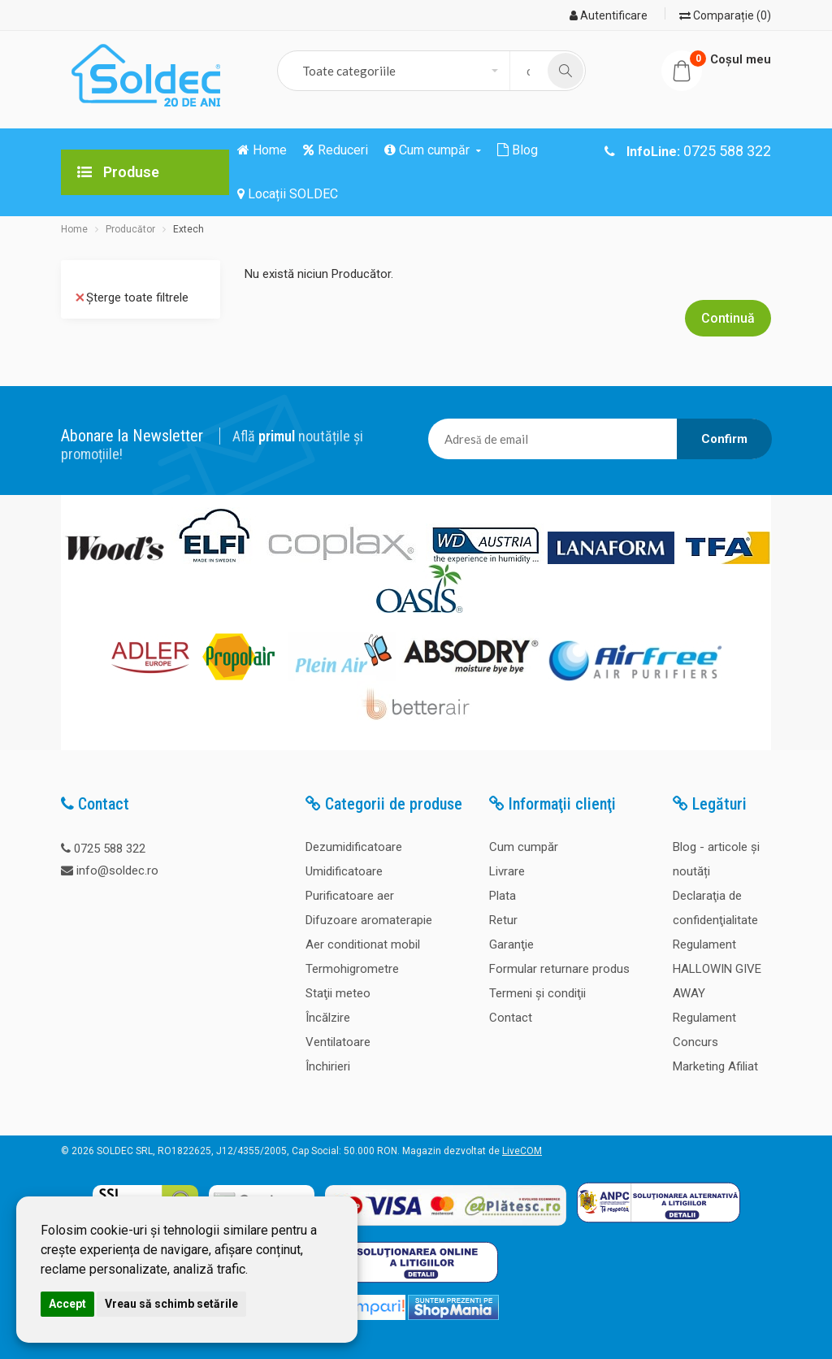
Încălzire (328, 1017)
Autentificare (609, 15)
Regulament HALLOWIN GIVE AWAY (717, 969)
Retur (503, 920)
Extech (188, 229)
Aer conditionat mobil (363, 944)
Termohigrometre (352, 969)
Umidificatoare (344, 871)
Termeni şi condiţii (537, 993)
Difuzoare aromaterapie (369, 920)
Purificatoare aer (350, 895)
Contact (510, 1017)
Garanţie (511, 944)
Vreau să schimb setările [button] (171, 1303)
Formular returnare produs (559, 969)
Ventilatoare (338, 1042)
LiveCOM (522, 1151)
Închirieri (328, 1066)
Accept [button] (67, 1303)
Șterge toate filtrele (132, 297)
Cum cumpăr (523, 847)
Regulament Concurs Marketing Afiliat (715, 1042)
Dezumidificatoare (354, 847)
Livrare (507, 871)
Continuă (728, 318)
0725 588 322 (109, 848)
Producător (130, 229)
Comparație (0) (725, 15)
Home (74, 229)
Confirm (724, 439)
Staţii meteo (338, 993)
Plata (502, 895)
